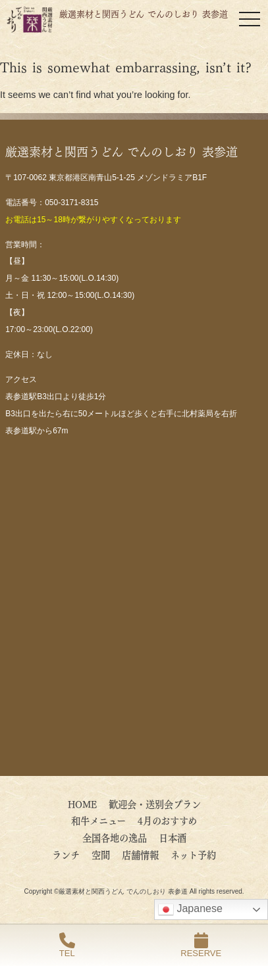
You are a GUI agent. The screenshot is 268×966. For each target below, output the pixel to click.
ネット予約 (193, 854)
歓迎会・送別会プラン (155, 803)
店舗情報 (140, 854)
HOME (82, 803)
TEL (67, 945)
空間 (101, 854)
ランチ (66, 854)
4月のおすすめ (172, 820)
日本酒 (172, 837)
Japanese (190, 909)
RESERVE (200, 945)
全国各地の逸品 (114, 837)
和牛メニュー (98, 820)
